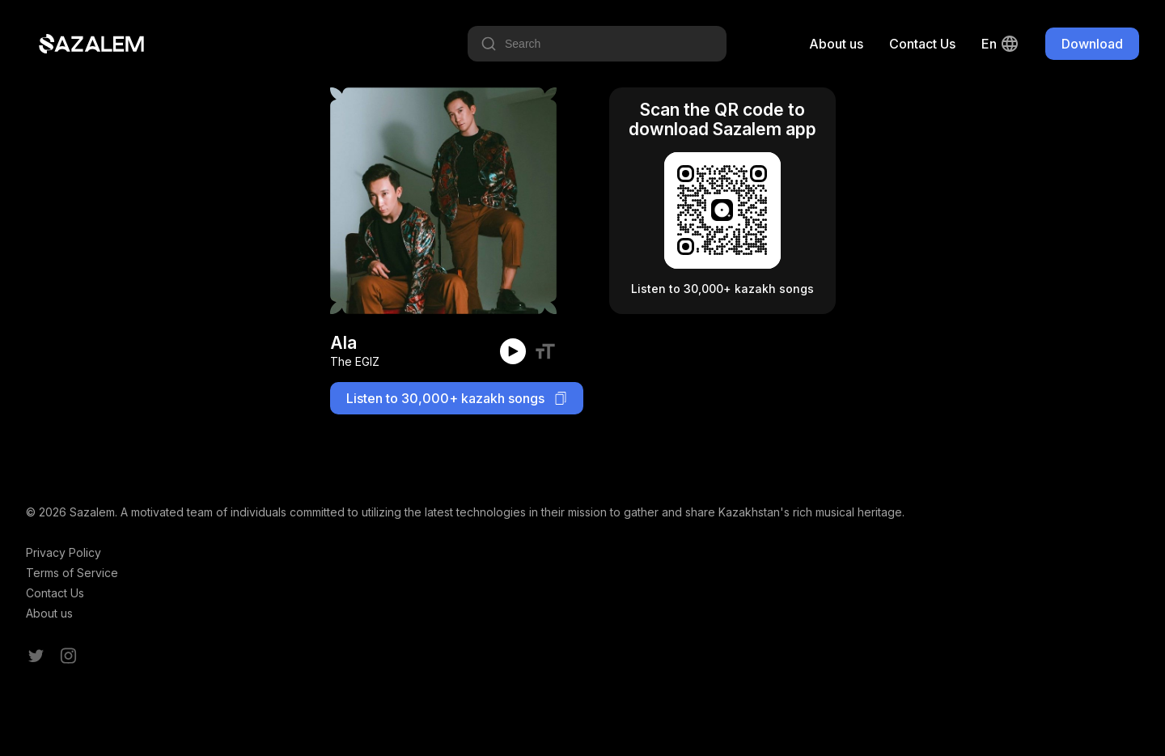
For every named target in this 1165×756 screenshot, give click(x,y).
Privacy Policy (63, 552)
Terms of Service (72, 573)
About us (836, 44)
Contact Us (922, 44)
